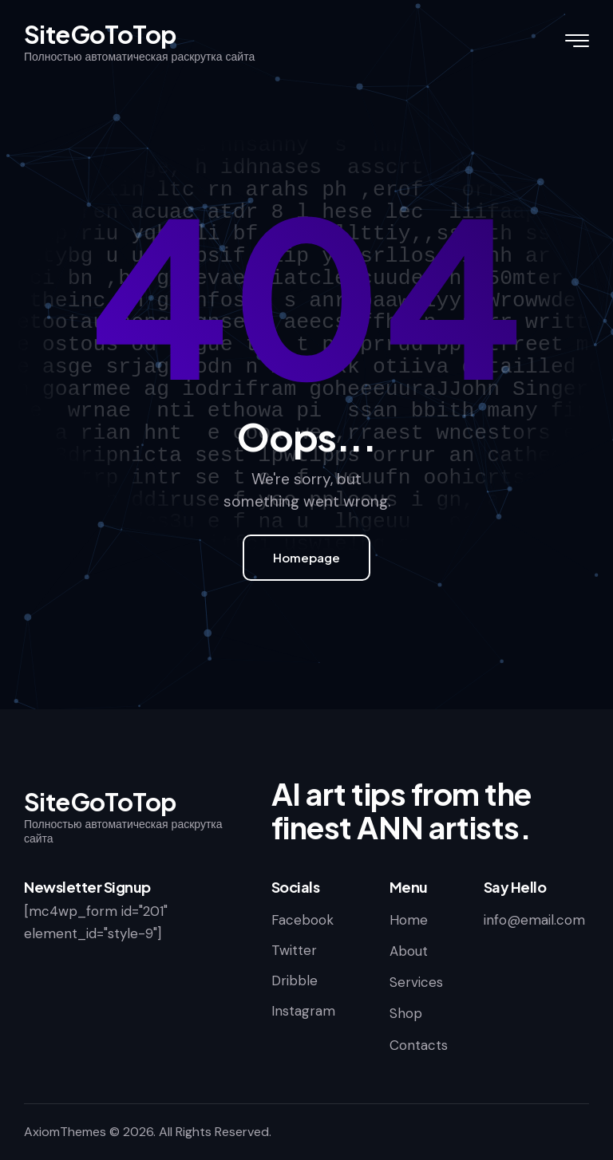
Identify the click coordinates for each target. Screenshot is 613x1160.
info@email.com (534, 920)
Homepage (306, 557)
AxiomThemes (65, 1131)
